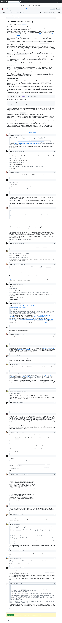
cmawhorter (12, 432)
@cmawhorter (11, 458)
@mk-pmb (11, 336)
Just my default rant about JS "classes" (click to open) (19, 330)
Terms (17, 620)
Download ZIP (58, 12)
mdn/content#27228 (43, 322)
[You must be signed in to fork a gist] (58, 9)
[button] (53, 12)
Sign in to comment (38, 615)
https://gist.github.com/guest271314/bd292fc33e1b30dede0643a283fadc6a (27, 143)
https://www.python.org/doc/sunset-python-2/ (18, 307)
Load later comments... (32, 609)
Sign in (55, 1)
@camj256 (11, 245)
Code (3, 12)
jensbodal (11, 514)
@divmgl (11, 286)
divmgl (11, 264)
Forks (22, 12)
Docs (32, 620)
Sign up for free (10, 615)
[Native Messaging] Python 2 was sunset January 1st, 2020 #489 (25, 305)
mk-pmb (11, 327)
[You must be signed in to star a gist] (52, 9)
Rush (10, 251)
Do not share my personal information (48, 620)
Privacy (20, 620)
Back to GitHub (27, 1)
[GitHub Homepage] (8, 620)
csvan (11, 558)
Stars (16, 12)
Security (23, 620)
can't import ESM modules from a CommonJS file (43, 33)
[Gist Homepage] (4, 1)
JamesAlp (11, 373)
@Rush (11, 257)
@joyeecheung (12, 349)
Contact (35, 620)
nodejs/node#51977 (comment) (48, 348)
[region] (31, 74)
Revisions (9, 12)
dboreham (11, 355)
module (18, 35)
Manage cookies (39, 620)
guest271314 (12, 151)
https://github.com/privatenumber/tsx (16, 279)
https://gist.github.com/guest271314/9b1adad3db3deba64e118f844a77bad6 (31, 141)
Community (29, 620)
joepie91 (6, 9)
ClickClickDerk (12, 413)
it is (41, 38)
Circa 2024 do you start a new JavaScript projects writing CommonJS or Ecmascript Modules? (25, 404)
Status (26, 620)
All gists (22, 1)
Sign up (59, 1)
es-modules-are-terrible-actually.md (18, 9)
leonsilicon (11, 391)
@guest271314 (12, 477)
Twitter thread (24, 24)
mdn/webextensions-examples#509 (40, 316)
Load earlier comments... (32, 132)
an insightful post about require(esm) (23, 349)
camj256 (11, 135)
